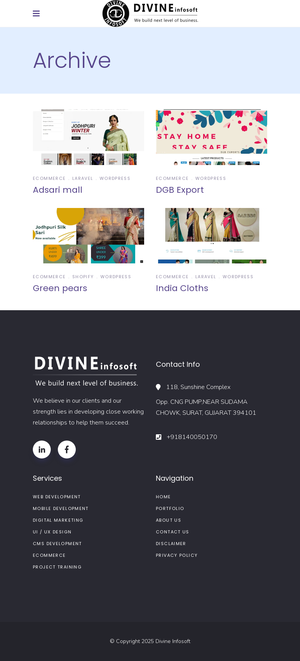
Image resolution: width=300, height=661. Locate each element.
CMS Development (57, 543)
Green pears (60, 288)
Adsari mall (57, 190)
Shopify (83, 277)
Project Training (57, 567)
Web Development (57, 497)
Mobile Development (61, 508)
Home (163, 497)
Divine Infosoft (172, 641)
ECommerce (49, 555)
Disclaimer (171, 543)
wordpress (115, 178)
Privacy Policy (177, 555)
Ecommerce (49, 178)
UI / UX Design (52, 532)
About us (168, 520)
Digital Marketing (58, 520)
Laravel (82, 178)
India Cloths (182, 288)
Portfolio (170, 508)
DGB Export (180, 190)
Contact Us (172, 532)
